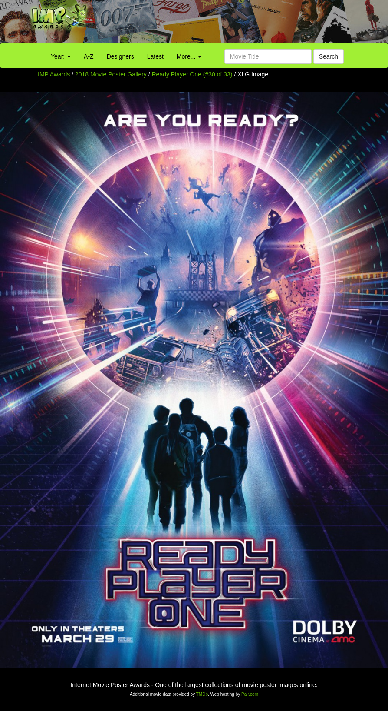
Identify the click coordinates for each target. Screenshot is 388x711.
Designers (120, 56)
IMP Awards (54, 74)
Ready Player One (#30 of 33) (192, 74)
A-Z (89, 56)
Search (328, 56)
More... (189, 56)
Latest (155, 56)
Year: (61, 56)
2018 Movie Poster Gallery (111, 74)
